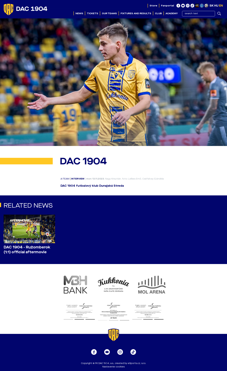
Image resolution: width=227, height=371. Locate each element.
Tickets (92, 13)
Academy (172, 13)
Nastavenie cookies (113, 366)
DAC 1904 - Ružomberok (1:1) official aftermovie (27, 250)
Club (158, 13)
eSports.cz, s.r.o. (137, 363)
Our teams (109, 13)
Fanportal (167, 5)
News (79, 13)
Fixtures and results (136, 13)
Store (153, 5)
